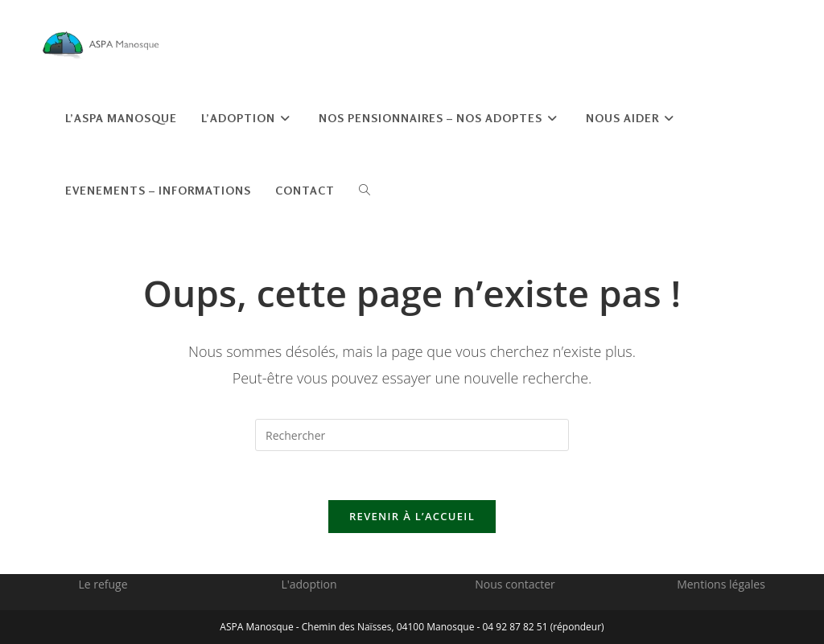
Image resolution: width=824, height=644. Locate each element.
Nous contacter (515, 584)
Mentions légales (721, 584)
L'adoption (308, 584)
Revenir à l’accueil (412, 516)
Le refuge (102, 584)
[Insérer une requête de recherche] (412, 435)
